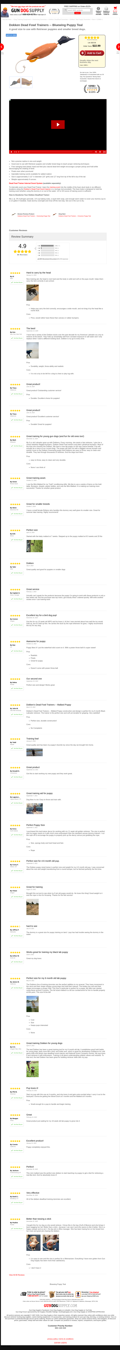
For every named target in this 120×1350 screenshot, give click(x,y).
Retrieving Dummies (40, 19)
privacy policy (52, 1339)
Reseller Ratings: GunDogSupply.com (59, 1312)
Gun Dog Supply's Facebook (39, 1310)
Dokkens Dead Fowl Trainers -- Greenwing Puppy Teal (34, 216)
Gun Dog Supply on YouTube (82, 1310)
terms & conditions (66, 1339)
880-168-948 (60, 1328)
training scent (55, 187)
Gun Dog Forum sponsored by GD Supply (30, 1312)
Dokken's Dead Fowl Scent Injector (37, 189)
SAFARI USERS (60, 1343)
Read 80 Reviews (92, 40)
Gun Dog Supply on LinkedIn (60, 1310)
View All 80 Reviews (17, 1275)
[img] (92, 38)
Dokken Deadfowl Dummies (58, 19)
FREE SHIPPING (71, 6)
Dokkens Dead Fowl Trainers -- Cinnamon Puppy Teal (75, 216)
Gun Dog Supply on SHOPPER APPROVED (89, 1312)
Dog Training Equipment (22, 19)
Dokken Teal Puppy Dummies (80, 19)
